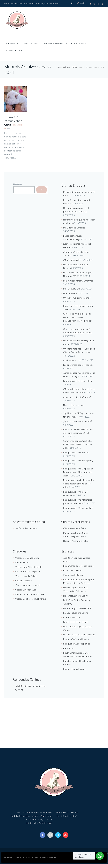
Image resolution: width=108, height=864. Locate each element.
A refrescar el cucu (72, 360)
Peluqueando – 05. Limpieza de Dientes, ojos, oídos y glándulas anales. (78, 472)
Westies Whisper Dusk (25, 589)
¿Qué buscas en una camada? (77, 421)
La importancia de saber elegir (77, 380)
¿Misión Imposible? (72, 259)
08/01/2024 (17, 124)
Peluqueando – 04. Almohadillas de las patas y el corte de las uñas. (78, 483)
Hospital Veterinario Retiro (76, 540)
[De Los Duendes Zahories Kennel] (54, 727)
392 (8, 127)
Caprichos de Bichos (73, 574)
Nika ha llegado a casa (73, 405)
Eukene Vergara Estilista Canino (78, 608)
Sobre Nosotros (13, 43)
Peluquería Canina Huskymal (76, 639)
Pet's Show (68, 648)
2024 (75, 67)
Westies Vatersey (23, 580)
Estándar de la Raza (53, 43)
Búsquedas (17, 183)
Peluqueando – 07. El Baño (76, 452)
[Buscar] (41, 189)
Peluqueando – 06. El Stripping (78, 460)
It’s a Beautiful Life (71, 288)
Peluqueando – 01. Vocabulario (78, 507)
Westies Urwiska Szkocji (26, 576)
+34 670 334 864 (71, 812)
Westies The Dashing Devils (28, 571)
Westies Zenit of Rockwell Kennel (30, 598)
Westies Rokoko (22, 562)
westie (7, 124)
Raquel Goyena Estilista (74, 668)
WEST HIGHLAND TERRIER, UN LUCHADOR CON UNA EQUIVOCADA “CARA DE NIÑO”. (77, 317)
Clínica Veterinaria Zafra (74, 528)
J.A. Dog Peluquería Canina (75, 612)
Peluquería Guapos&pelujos (76, 643)
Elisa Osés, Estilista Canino (76, 595)
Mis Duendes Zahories (74, 227)
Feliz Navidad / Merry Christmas (78, 280)
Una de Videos (70, 293)
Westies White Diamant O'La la (29, 594)
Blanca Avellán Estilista (73, 570)
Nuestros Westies (32, 43)
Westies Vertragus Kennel (27, 585)
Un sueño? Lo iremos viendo (12, 118)
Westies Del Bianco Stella (27, 557)
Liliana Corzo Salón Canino (75, 621)
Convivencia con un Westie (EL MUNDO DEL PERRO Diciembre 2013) (77, 444)
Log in (81, 3)
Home (60, 67)
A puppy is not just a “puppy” (77, 397)
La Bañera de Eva (71, 617)
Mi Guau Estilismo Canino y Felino (79, 634)
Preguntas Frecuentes (76, 43)
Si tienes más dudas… (16, 50)
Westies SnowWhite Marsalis (28, 566)
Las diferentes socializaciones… (78, 364)
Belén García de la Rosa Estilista (78, 565)
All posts (67, 67)
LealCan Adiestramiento (26, 528)
